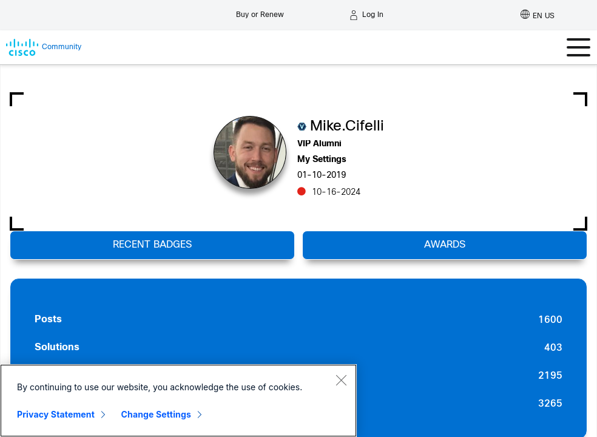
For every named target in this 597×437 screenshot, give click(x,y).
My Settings (321, 160)
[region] (178, 400)
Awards (444, 244)
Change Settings (156, 414)
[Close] (341, 380)
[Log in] (366, 15)
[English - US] (538, 15)
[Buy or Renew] (260, 11)
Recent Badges (152, 244)
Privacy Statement (56, 414)
